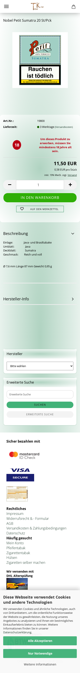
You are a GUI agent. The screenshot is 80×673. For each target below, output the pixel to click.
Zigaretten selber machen (25, 562)
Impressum (14, 513)
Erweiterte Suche (40, 414)
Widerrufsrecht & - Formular (27, 518)
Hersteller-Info (16, 298)
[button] (9, 185)
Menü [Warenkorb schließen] (6, 6)
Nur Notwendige (40, 653)
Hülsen (11, 557)
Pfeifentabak (15, 548)
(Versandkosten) (64, 127)
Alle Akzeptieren (40, 641)
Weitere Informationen (40, 664)
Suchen (40, 405)
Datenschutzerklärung (17, 632)
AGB (9, 523)
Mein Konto (15, 543)
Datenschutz (15, 533)
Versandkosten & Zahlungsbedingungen (36, 528)
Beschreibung (15, 233)
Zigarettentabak (18, 552)
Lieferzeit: (10, 127)
